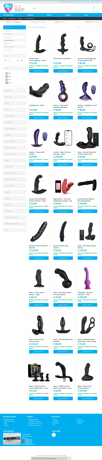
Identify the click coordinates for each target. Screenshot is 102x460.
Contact (55, 419)
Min (5, 60)
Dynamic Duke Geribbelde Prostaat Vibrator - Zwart (37, 200)
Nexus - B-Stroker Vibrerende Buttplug (63, 340)
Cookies (79, 419)
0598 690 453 (27, 440)
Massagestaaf (7, 37)
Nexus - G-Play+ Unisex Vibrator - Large (36, 293)
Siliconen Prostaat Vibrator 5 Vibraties (38, 247)
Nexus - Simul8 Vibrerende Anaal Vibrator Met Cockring (87, 340)
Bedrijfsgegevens (9, 419)
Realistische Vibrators (9, 46)
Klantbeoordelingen (61, 455)
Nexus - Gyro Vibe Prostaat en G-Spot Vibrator (62, 293)
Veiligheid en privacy (34, 421)
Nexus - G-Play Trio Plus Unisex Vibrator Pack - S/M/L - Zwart (38, 387)
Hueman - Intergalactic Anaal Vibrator (87, 106)
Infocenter (56, 423)
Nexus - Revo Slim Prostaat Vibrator (87, 247)
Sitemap (79, 423)
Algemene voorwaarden (42, 455)
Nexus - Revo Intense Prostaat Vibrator (85, 387)
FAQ (54, 425)
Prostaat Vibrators (9, 40)
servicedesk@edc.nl (28, 444)
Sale (86, 15)
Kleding (30, 15)
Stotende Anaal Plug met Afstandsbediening (86, 200)
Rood (9, 73)
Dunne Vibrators (8, 31)
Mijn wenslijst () (95, 2)
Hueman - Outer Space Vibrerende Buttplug (60, 106)
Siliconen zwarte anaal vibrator (60, 247)
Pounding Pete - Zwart (36, 105)
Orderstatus (80, 421)
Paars (9, 79)
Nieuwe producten (9, 421)
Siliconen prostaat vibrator (62, 58)
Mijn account (86, 2)
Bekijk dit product (39, 71)
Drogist (68, 15)
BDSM (49, 15)
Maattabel (56, 421)
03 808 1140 (27, 442)
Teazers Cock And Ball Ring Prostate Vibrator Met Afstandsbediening (87, 60)
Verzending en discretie (35, 423)
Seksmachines (7, 43)
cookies (54, 458)
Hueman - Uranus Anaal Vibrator (36, 153)
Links (5, 423)
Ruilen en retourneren (34, 425)
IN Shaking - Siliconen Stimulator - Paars (85, 293)
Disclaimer (50, 455)
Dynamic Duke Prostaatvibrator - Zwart (37, 59)
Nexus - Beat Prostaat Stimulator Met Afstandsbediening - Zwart (38, 340)
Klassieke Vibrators (8, 34)
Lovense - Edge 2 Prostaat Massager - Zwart (62, 153)
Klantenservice (77, 2)
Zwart (9, 82)
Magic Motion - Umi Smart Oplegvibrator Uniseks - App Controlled (62, 200)
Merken (6, 425)
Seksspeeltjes (8, 15)
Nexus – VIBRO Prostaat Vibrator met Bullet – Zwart (62, 387)
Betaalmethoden (33, 419)
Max (17, 60)
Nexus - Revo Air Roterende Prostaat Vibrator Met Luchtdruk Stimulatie (87, 153)
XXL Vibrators (7, 50)
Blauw (9, 76)
